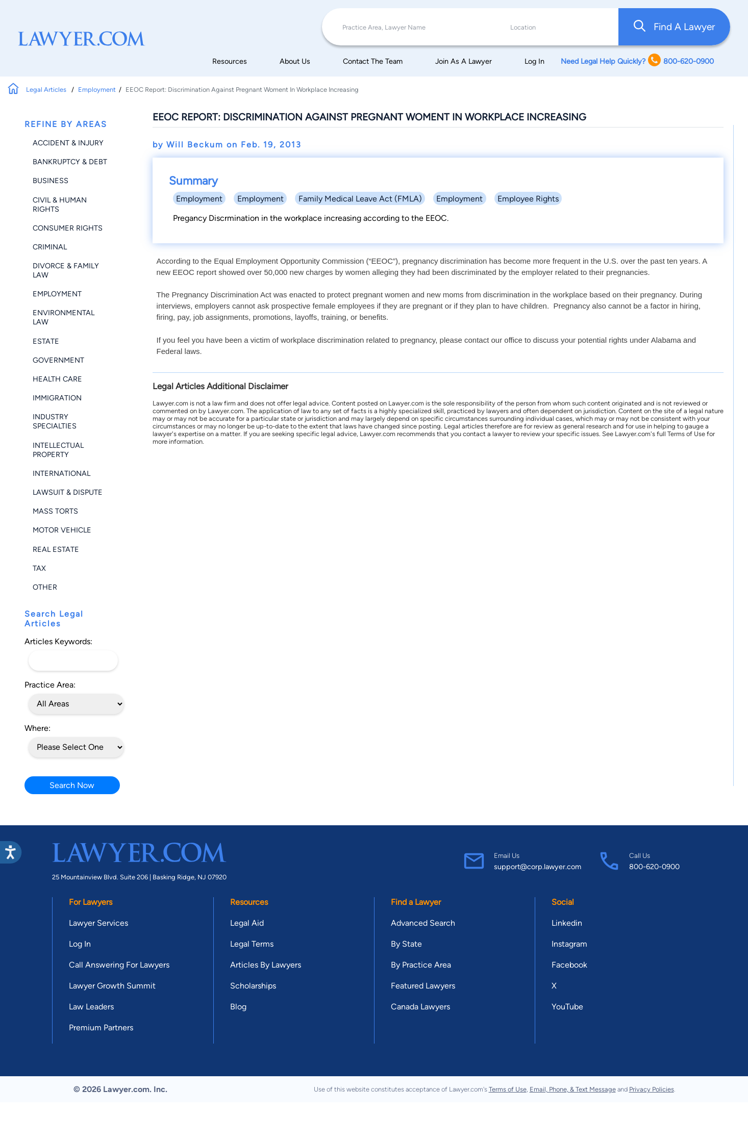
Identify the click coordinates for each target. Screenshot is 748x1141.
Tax (39, 568)
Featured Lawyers (423, 986)
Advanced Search (423, 923)
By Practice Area (421, 965)
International (61, 473)
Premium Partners (101, 1027)
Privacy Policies (651, 1089)
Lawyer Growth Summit (112, 986)
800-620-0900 (654, 866)
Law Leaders (91, 1006)
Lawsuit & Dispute (68, 492)
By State (406, 944)
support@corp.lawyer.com (537, 866)
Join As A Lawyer (463, 61)
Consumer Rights (68, 228)
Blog (238, 1006)
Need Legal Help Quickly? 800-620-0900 (637, 61)
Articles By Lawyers (265, 965)
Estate (46, 341)
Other (45, 587)
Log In (534, 61)
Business (50, 180)
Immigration (57, 397)
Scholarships (253, 986)
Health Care (57, 379)
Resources (229, 61)
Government (58, 360)
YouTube (567, 1006)
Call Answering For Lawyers (119, 965)
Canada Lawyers (420, 1006)
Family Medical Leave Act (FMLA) (360, 199)
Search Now (71, 785)
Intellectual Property (58, 450)
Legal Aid (247, 923)
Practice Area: (50, 685)
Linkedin (567, 923)
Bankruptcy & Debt (70, 161)
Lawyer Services (98, 923)
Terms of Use (508, 1089)
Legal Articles (47, 89)
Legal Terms (251, 944)
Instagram (569, 944)
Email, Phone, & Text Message (573, 1089)
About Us (295, 61)
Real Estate (56, 549)
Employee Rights (528, 199)
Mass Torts (55, 511)
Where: (37, 728)
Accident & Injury (68, 142)
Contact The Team (373, 61)
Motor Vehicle (62, 530)
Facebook (569, 965)
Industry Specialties (55, 421)
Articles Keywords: (58, 641)
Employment (97, 89)
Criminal (50, 246)
